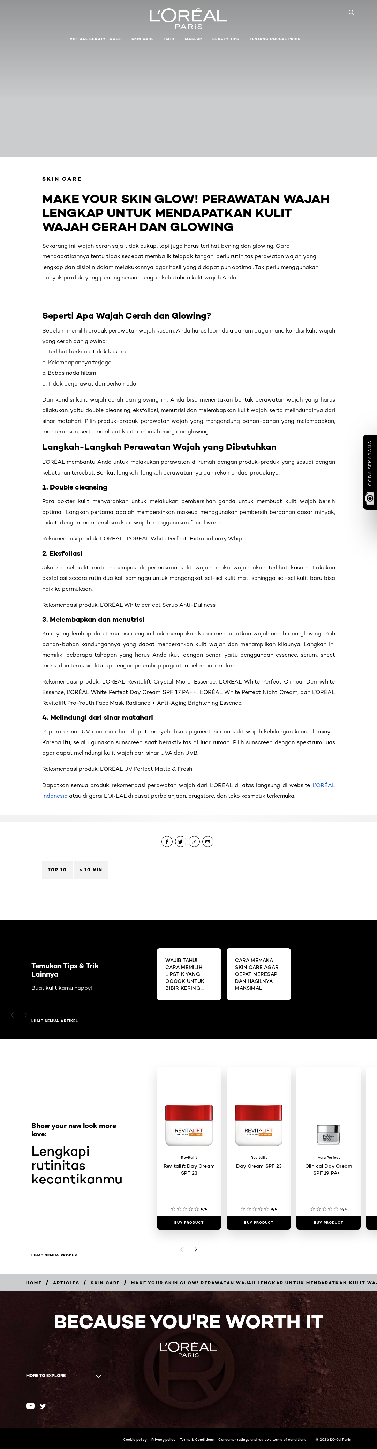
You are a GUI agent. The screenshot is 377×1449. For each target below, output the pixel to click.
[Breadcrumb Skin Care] (105, 1282)
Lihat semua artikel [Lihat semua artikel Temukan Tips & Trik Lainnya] (54, 1021)
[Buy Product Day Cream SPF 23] (259, 1223)
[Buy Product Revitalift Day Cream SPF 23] (189, 1223)
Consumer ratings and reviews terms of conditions (262, 1439)
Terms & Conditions (197, 1439)
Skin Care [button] (142, 39)
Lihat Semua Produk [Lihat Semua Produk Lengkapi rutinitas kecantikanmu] (54, 1255)
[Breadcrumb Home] (34, 1282)
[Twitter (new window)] (43, 1406)
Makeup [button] (193, 39)
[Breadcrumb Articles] (66, 1282)
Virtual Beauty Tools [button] (95, 39)
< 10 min (91, 869)
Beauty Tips (225, 39)
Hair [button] (169, 39)
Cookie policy (135, 1439)
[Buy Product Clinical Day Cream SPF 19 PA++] (328, 1223)
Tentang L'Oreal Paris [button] (275, 39)
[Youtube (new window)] (30, 1406)
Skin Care (62, 178)
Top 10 (57, 869)
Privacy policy (163, 1439)
